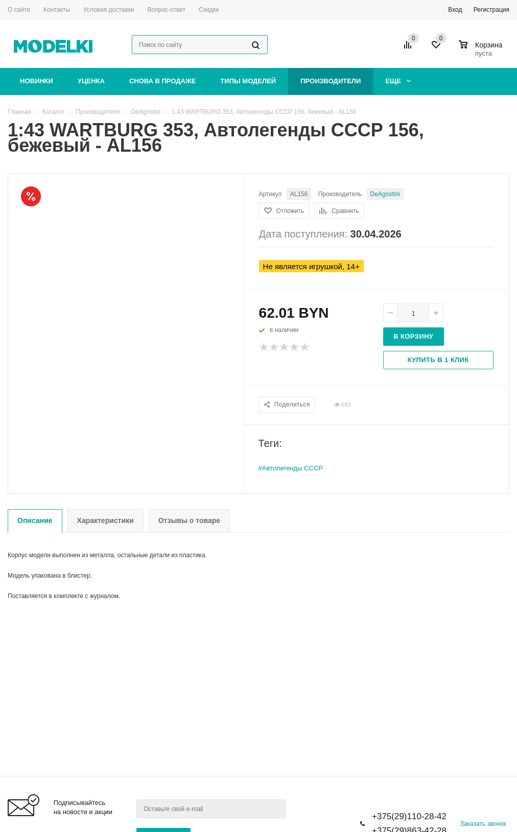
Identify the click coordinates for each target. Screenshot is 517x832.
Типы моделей (248, 81)
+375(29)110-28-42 (409, 816)
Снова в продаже (162, 81)
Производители (330, 81)
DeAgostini (385, 194)
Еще (398, 81)
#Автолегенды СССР (290, 468)
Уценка (91, 81)
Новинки (36, 81)
